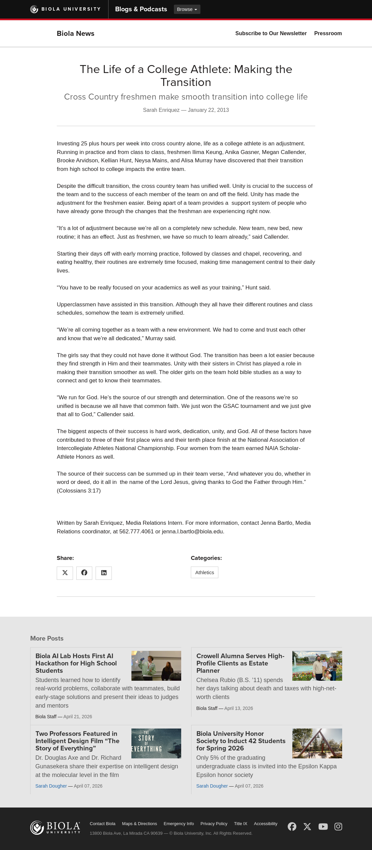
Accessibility (265, 823)
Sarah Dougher (51, 786)
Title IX (240, 823)
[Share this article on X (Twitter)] (65, 573)
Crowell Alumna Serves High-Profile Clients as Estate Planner (240, 663)
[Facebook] (292, 827)
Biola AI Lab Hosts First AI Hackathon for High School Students (76, 663)
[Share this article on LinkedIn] (104, 573)
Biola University (71, 9)
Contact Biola (102, 823)
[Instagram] (338, 827)
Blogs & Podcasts (141, 9)
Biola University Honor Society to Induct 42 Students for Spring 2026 (241, 741)
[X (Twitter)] (307, 827)
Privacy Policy (213, 823)
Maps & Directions (139, 823)
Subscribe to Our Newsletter (271, 33)
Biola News (76, 33)
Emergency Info (179, 823)
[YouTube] (323, 827)
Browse (187, 9)
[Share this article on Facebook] (84, 573)
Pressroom (328, 33)
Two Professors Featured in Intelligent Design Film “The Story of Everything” (77, 741)
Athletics (204, 572)
